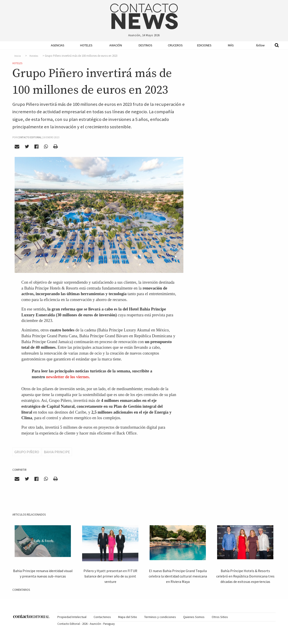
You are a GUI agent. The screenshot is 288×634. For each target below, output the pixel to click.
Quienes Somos (194, 617)
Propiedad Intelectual (71, 617)
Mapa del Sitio (127, 617)
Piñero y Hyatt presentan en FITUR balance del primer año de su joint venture (110, 576)
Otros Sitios (220, 617)
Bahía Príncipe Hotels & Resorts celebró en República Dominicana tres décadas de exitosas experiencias (245, 576)
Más (231, 45)
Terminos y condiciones (160, 617)
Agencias (57, 45)
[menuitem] (56, 45)
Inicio (17, 55)
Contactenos (102, 617)
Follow (260, 45)
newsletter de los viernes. (68, 377)
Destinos (145, 45)
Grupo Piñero (26, 452)
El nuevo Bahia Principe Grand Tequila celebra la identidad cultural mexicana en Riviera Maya (178, 576)
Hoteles (86, 45)
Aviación (115, 45)
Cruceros (175, 45)
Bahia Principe (57, 452)
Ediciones (204, 45)
